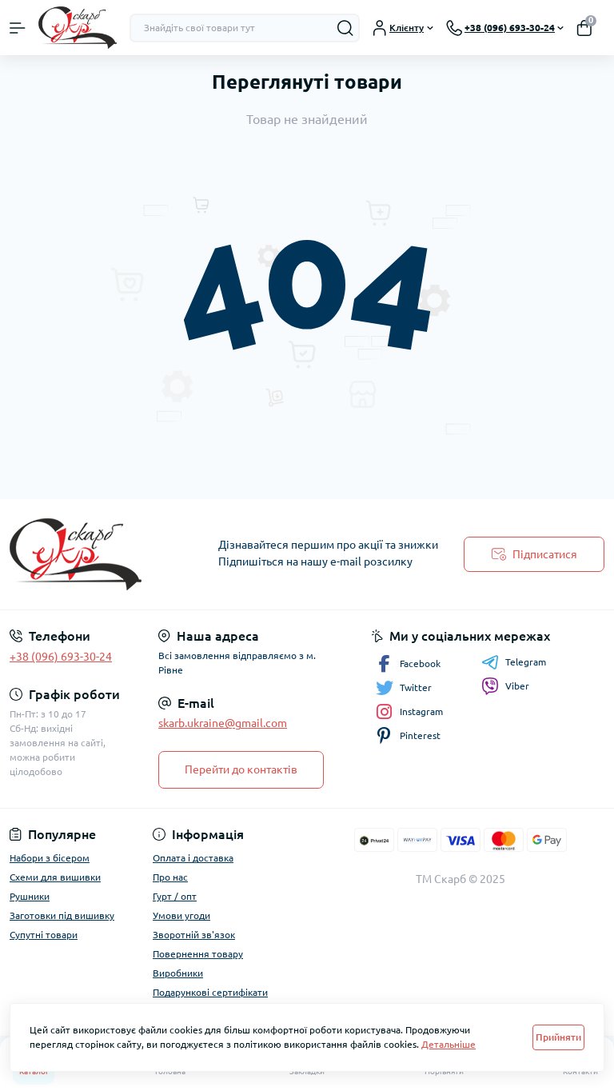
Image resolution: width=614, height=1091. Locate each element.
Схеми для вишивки (55, 877)
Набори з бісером (50, 858)
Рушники (30, 896)
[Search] (345, 28)
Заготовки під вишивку (62, 915)
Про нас (170, 877)
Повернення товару (198, 954)
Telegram (513, 662)
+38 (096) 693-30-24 (61, 656)
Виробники (178, 973)
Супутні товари (44, 934)
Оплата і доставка (193, 858)
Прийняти (558, 1037)
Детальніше (448, 1044)
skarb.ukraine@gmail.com (222, 723)
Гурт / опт (175, 896)
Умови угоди (181, 915)
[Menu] (18, 28)
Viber (505, 686)
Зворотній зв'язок (194, 934)
